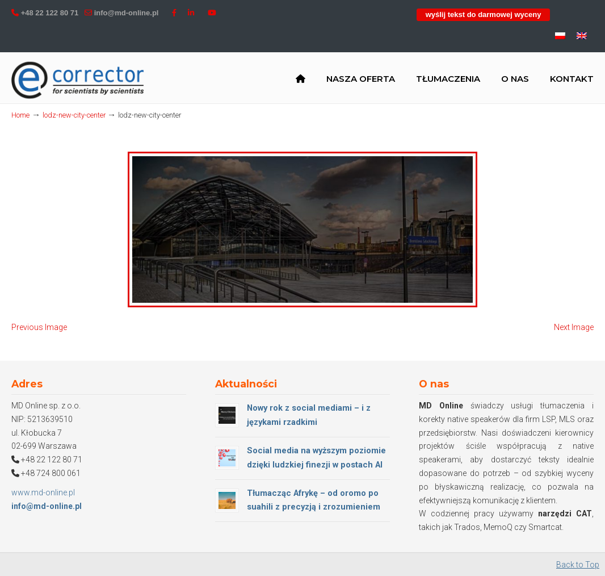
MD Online (78, 80)
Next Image (574, 327)
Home (20, 115)
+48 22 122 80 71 (50, 13)
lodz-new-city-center (74, 115)
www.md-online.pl (43, 492)
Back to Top (577, 564)
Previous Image (39, 327)
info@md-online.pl (126, 13)
